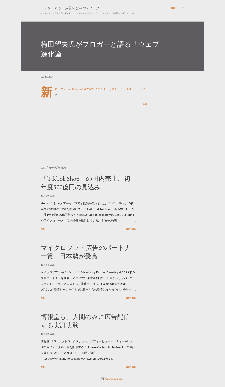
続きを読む (131, 229)
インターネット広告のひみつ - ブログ (70, 8)
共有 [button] (145, 104)
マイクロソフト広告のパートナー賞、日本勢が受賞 (86, 252)
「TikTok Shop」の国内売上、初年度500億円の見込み (85, 182)
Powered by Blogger (112, 379)
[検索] (173, 8)
